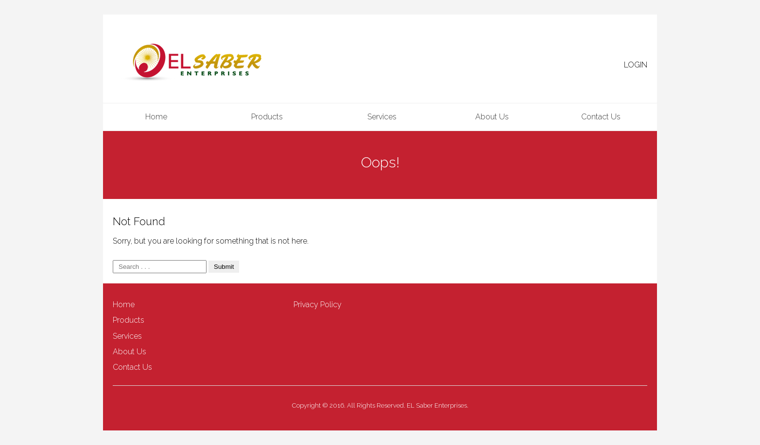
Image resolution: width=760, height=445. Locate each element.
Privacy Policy (318, 304)
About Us (492, 116)
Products (267, 116)
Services (382, 116)
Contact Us (601, 116)
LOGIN (635, 64)
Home (156, 116)
